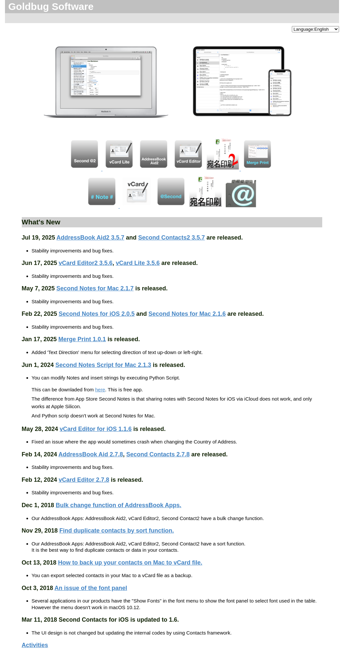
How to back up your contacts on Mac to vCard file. (130, 562)
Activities (35, 645)
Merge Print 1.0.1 (82, 339)
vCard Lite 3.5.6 (138, 263)
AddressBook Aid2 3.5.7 (90, 237)
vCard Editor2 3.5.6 (86, 263)
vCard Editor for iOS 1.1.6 (96, 429)
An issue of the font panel (90, 588)
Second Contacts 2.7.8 (157, 454)
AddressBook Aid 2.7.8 (90, 454)
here (100, 389)
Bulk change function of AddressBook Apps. (119, 505)
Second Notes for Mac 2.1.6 (187, 314)
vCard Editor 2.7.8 (84, 479)
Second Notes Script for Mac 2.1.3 (103, 365)
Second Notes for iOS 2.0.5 (97, 314)
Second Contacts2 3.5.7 (171, 237)
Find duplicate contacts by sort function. (116, 530)
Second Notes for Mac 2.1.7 (95, 288)
